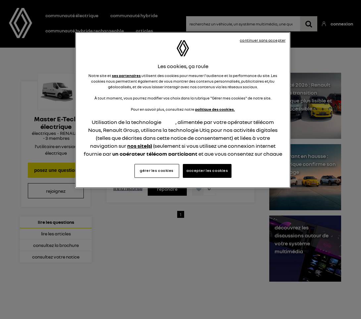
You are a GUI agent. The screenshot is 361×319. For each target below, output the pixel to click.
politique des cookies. (215, 109)
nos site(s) (139, 145)
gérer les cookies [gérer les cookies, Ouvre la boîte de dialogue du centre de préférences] (157, 170)
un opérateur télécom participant (154, 153)
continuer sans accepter (262, 40)
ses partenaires (126, 75)
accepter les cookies (207, 170)
